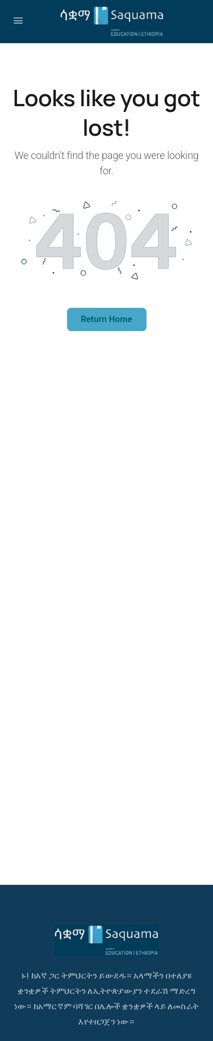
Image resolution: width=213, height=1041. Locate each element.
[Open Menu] (18, 20)
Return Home (106, 319)
